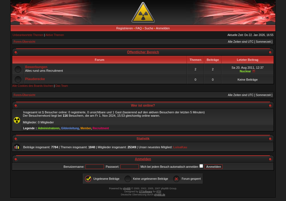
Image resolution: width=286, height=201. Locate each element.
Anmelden (163, 28)
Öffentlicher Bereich (143, 52)
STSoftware (145, 191)
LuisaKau (180, 147)
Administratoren (48, 128)
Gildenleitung (70, 128)
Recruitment (101, 128)
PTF (158, 191)
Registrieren (124, 28)
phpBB (126, 188)
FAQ (139, 28)
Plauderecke (35, 79)
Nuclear (245, 71)
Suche (149, 28)
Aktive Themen (55, 35)
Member (85, 128)
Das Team (61, 85)
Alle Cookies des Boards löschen (32, 85)
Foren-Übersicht (24, 41)
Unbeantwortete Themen (28, 35)
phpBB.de (159, 194)
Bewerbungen (36, 67)
